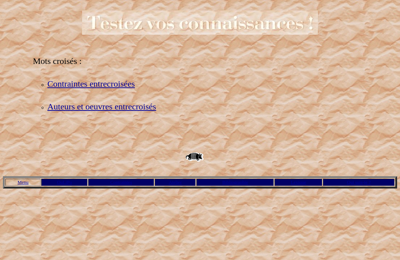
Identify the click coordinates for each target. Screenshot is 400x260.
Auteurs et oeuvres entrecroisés (101, 106)
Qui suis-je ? (359, 182)
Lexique (298, 182)
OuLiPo (64, 182)
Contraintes (121, 182)
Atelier (175, 182)
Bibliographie (235, 182)
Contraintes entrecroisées (91, 83)
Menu (23, 182)
